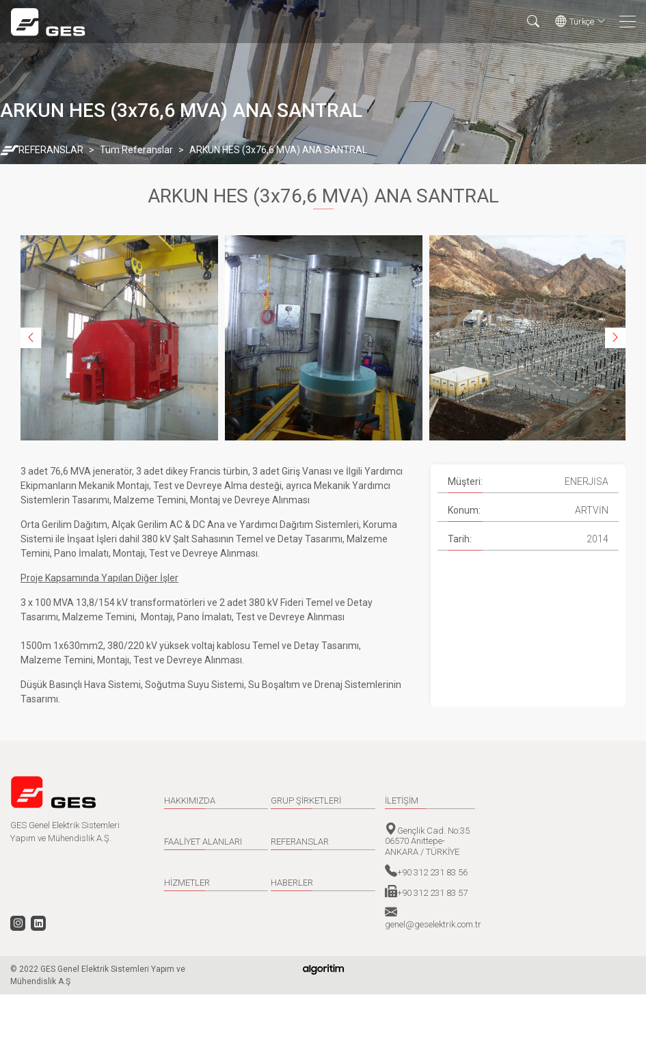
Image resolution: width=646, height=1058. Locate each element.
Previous (31, 338)
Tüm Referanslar (136, 149)
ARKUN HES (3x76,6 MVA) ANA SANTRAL (278, 149)
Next (615, 338)
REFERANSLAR (50, 149)
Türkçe (580, 22)
